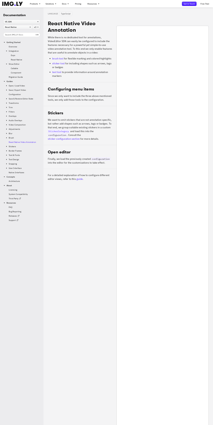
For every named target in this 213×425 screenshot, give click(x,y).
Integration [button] (12, 51)
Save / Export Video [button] (15, 90)
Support (13, 220)
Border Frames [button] (13, 151)
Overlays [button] (10, 116)
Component (16, 72)
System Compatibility (18, 194)
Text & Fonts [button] (12, 155)
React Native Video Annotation (22, 142)
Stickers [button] (10, 146)
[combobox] (21, 22)
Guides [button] (8, 81)
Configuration (15, 94)
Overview (13, 46)
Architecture (14, 181)
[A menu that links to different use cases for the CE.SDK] (51, 4)
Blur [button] (8, 133)
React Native (16, 59)
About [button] (7, 185)
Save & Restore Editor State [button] (19, 99)
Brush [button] (9, 138)
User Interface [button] (13, 168)
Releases (14, 216)
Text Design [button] (12, 159)
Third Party (15, 198)
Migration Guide (16, 77)
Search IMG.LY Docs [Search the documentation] (22, 34)
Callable (14, 68)
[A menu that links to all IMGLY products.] (34, 4)
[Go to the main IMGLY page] (12, 4)
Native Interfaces (16, 172)
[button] (80, 94)
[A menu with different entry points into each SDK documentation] (65, 4)
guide (79, 178)
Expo (13, 55)
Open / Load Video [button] (15, 85)
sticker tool (58, 63)
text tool (56, 72)
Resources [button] (9, 203)
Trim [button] (9, 107)
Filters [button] (10, 112)
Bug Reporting (15, 211)
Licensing (13, 190)
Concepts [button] (9, 177)
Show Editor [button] (12, 64)
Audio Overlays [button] (13, 120)
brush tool (57, 58)
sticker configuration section (64, 138)
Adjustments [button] (12, 129)
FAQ (10, 207)
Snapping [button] (11, 164)
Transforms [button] (12, 103)
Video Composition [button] (15, 125)
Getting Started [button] (11, 42)
